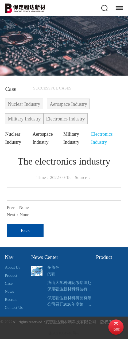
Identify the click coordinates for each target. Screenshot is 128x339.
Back (25, 230)
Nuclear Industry (24, 104)
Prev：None (18, 207)
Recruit (11, 299)
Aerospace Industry (68, 104)
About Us (12, 267)
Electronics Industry (65, 119)
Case (9, 283)
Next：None (18, 214)
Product (11, 275)
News (9, 291)
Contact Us (14, 307)
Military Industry (24, 119)
